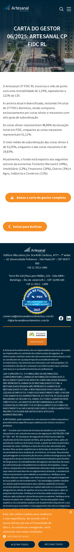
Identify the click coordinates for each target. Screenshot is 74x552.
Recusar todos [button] (54, 544)
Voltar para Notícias (25, 227)
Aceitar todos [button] (19, 544)
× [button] (70, 512)
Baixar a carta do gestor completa (38, 197)
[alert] (37, 530)
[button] (28, 536)
